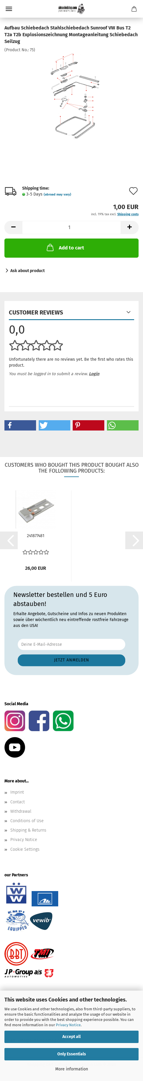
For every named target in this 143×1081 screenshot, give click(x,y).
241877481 (35, 535)
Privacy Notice (68, 1025)
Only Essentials (71, 1054)
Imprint (17, 792)
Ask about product (27, 270)
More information (71, 1069)
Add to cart (65, 247)
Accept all (71, 1036)
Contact (17, 801)
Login (94, 373)
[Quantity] (71, 227)
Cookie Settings (25, 849)
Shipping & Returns (28, 830)
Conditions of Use (27, 820)
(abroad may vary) (57, 194)
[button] (13, 227)
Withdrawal (20, 811)
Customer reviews (36, 312)
